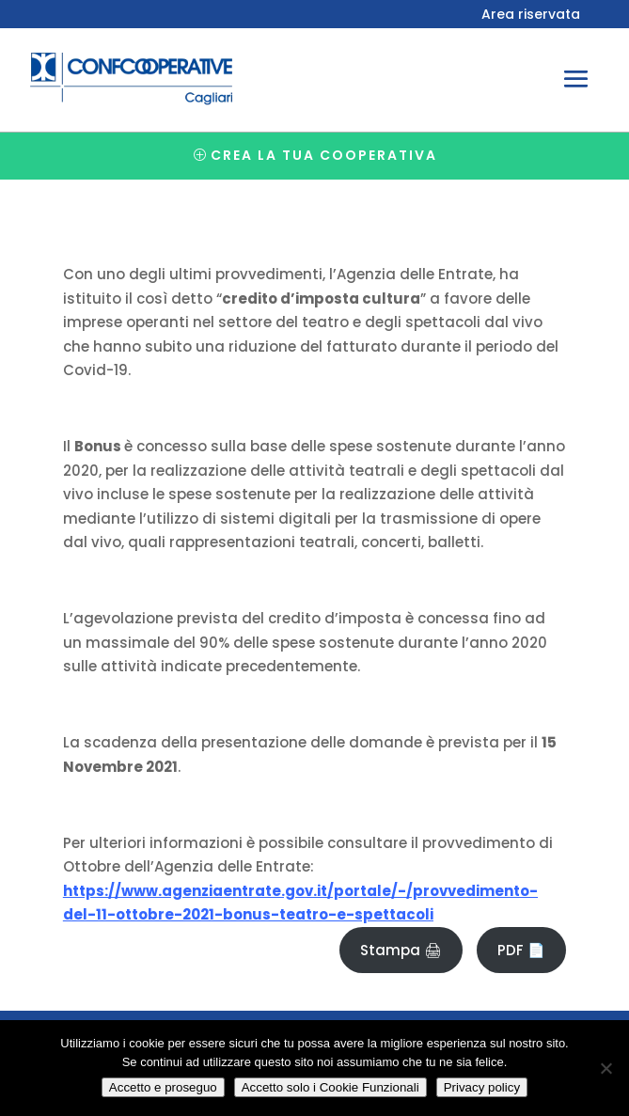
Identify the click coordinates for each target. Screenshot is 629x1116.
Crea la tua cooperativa (324, 155)
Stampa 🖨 (401, 950)
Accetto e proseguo (163, 1087)
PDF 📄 (521, 950)
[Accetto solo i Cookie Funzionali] (605, 1068)
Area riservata (530, 16)
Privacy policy (482, 1087)
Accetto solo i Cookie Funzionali (330, 1087)
